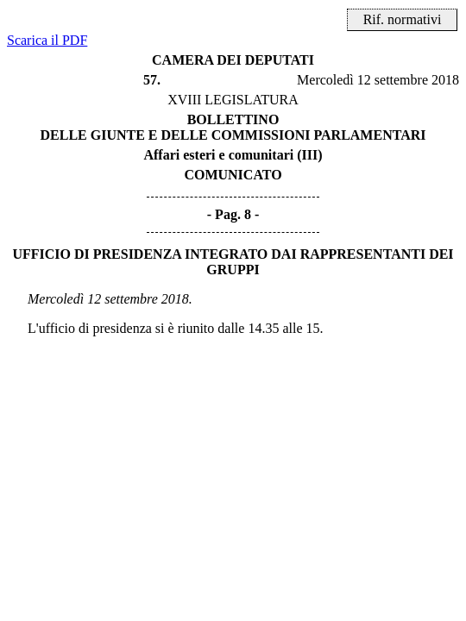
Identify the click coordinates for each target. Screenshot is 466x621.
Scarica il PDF (47, 40)
